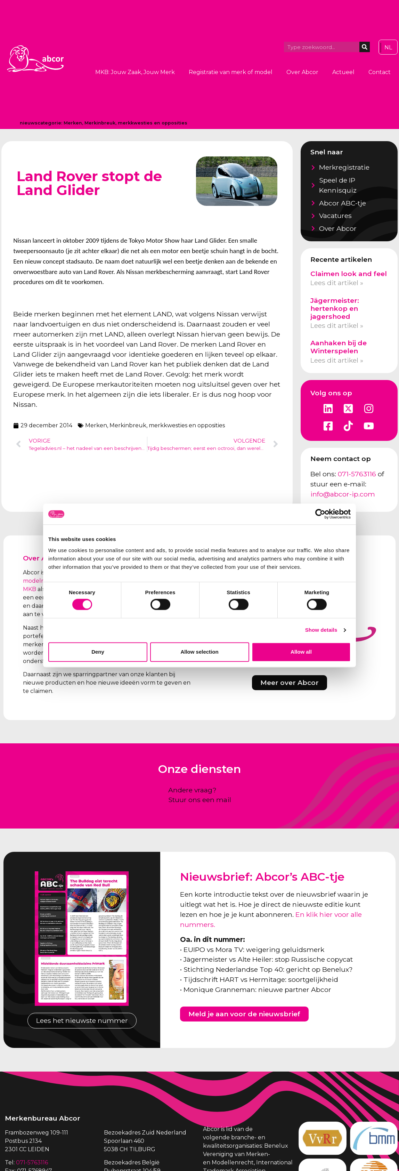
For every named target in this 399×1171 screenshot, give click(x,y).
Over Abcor (302, 72)
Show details (321, 630)
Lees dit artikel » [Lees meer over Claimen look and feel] (336, 282)
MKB (29, 589)
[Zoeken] (364, 47)
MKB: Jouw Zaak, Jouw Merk (135, 72)
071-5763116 (357, 474)
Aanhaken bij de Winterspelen (338, 347)
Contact (379, 72)
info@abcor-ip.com (342, 494)
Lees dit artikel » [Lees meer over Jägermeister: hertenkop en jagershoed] (336, 325)
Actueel (343, 72)
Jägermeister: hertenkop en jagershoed (334, 308)
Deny (97, 652)
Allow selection (199, 652)
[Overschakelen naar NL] (388, 48)
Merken (73, 123)
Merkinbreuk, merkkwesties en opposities (135, 123)
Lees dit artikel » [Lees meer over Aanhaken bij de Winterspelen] (336, 360)
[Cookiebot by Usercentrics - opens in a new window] (320, 514)
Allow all (301, 652)
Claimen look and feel (348, 273)
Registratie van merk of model (230, 72)
